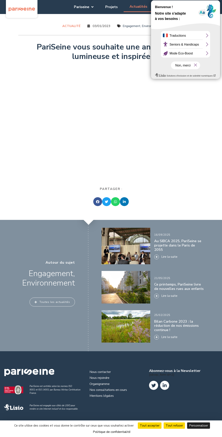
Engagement (131, 26)
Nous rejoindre (99, 378)
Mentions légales (102, 396)
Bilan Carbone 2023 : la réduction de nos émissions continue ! (176, 325)
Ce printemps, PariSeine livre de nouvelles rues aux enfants (179, 286)
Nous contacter (100, 372)
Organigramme (100, 384)
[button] (97, 201)
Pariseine (83, 7)
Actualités (138, 6)
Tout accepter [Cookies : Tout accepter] (150, 425)
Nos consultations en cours (108, 390)
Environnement (152, 26)
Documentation (172, 7)
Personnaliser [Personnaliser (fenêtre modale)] (198, 425)
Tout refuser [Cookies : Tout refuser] (174, 425)
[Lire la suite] (156, 296)
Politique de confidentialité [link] (112, 432)
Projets (111, 7)
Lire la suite (169, 296)
